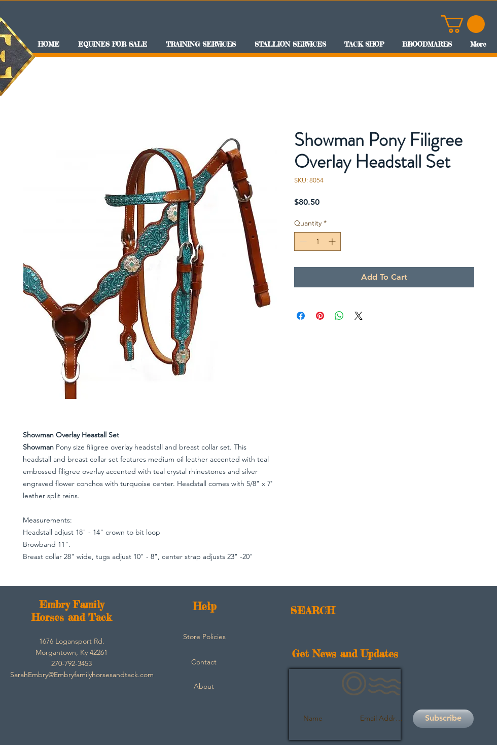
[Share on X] (358, 316)
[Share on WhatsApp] (339, 316)
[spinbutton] (317, 241)
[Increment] (333, 241)
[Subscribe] (443, 719)
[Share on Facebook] (301, 316)
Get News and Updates (345, 653)
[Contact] (204, 662)
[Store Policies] (204, 637)
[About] (204, 686)
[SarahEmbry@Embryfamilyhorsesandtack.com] (82, 675)
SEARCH (313, 610)
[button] (463, 24)
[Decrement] (302, 241)
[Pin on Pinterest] (320, 316)
